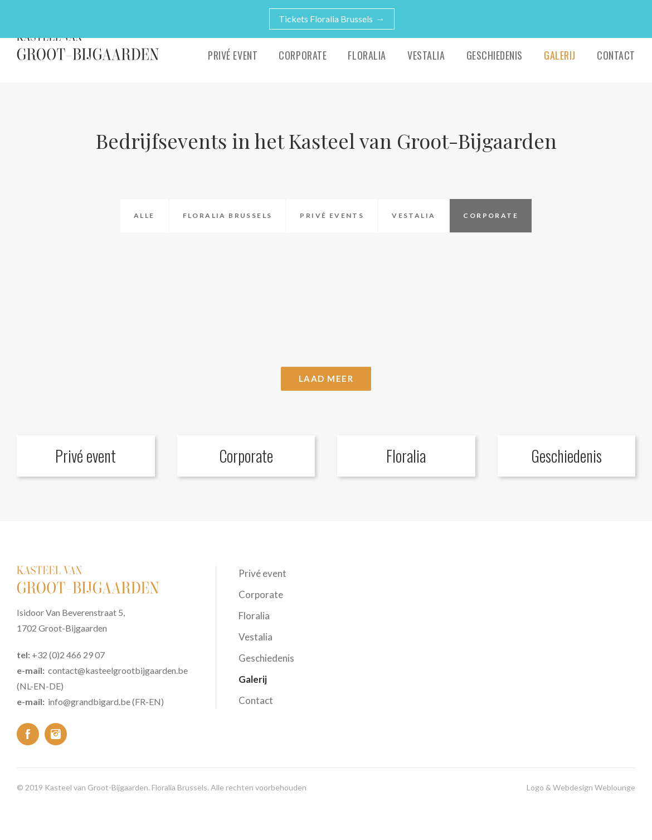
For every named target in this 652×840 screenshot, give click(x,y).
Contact (616, 55)
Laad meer (326, 378)
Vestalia (426, 55)
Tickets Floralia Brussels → (332, 18)
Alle (144, 215)
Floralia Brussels (228, 215)
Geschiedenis (494, 55)
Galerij (560, 55)
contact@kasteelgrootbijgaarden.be (118, 670)
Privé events (332, 215)
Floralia (367, 55)
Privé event (232, 55)
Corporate (303, 55)
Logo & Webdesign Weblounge (581, 787)
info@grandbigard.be (89, 701)
